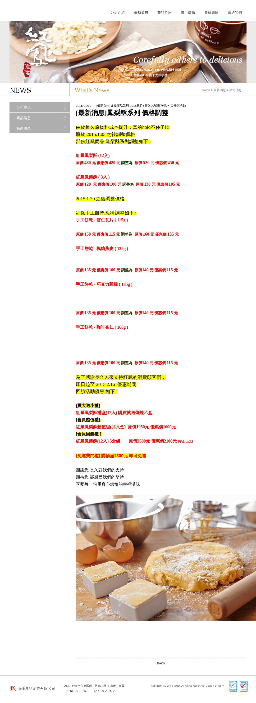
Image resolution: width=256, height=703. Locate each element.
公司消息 (24, 107)
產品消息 (24, 118)
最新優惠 (24, 128)
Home (206, 90)
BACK (161, 663)
